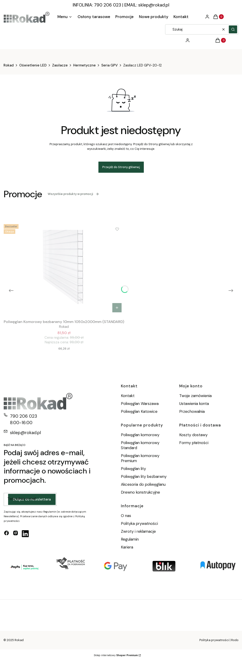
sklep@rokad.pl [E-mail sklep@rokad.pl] (25, 432)
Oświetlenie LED (33, 65)
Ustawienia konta (194, 403)
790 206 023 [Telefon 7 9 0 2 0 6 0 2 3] (23, 416)
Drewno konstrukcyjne (140, 492)
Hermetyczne (84, 65)
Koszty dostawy (193, 434)
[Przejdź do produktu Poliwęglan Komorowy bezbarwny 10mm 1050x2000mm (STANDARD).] (64, 268)
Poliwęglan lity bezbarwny (144, 476)
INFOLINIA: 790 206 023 (97, 5)
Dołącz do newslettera (32, 499)
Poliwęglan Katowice (139, 411)
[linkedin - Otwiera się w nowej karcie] (25, 533)
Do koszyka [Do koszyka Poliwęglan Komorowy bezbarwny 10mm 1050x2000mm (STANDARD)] (117, 308)
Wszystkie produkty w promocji (73, 194)
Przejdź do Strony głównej (121, 167)
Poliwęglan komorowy (140, 434)
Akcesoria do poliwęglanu (143, 484)
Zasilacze (60, 65)
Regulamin (130, 539)
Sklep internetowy (116, 655)
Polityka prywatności (139, 523)
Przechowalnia (192, 411)
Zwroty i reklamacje (138, 531)
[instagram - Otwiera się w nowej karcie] (15, 533)
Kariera (127, 547)
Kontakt (128, 395)
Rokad (8, 65)
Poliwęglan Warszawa (140, 403)
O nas (126, 515)
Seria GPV (109, 65)
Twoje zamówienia (195, 395)
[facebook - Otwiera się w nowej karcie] (6, 533)
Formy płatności (193, 442)
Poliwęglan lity (133, 468)
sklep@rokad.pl (153, 5)
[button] (233, 29)
